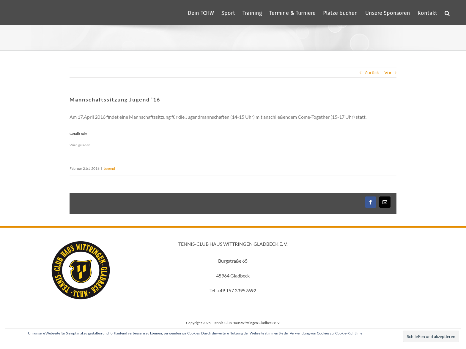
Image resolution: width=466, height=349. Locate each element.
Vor (388, 72)
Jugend (109, 168)
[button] (447, 12)
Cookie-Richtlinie (348, 333)
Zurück (371, 72)
